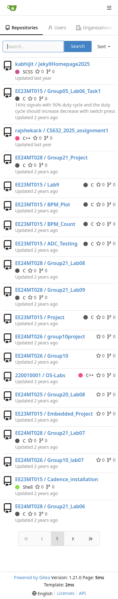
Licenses (66, 593)
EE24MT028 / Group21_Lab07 (50, 433)
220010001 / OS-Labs (40, 375)
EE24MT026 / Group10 (41, 356)
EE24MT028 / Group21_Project (51, 157)
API (82, 593)
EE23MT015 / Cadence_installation (56, 479)
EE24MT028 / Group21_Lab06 (50, 506)
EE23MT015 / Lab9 (37, 184)
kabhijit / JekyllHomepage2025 (52, 64)
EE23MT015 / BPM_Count (45, 224)
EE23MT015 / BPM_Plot (42, 204)
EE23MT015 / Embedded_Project (54, 414)
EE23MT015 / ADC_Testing (46, 243)
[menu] (104, 46)
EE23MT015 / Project (40, 317)
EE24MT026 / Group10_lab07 (49, 460)
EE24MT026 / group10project (50, 336)
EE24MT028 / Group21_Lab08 (50, 263)
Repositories (21, 28)
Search (78, 46)
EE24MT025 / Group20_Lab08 (50, 394)
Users (57, 28)
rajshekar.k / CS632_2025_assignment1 (62, 130)
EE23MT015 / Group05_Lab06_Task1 (58, 91)
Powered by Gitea (32, 577)
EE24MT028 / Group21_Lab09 (50, 290)
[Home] (12, 8)
